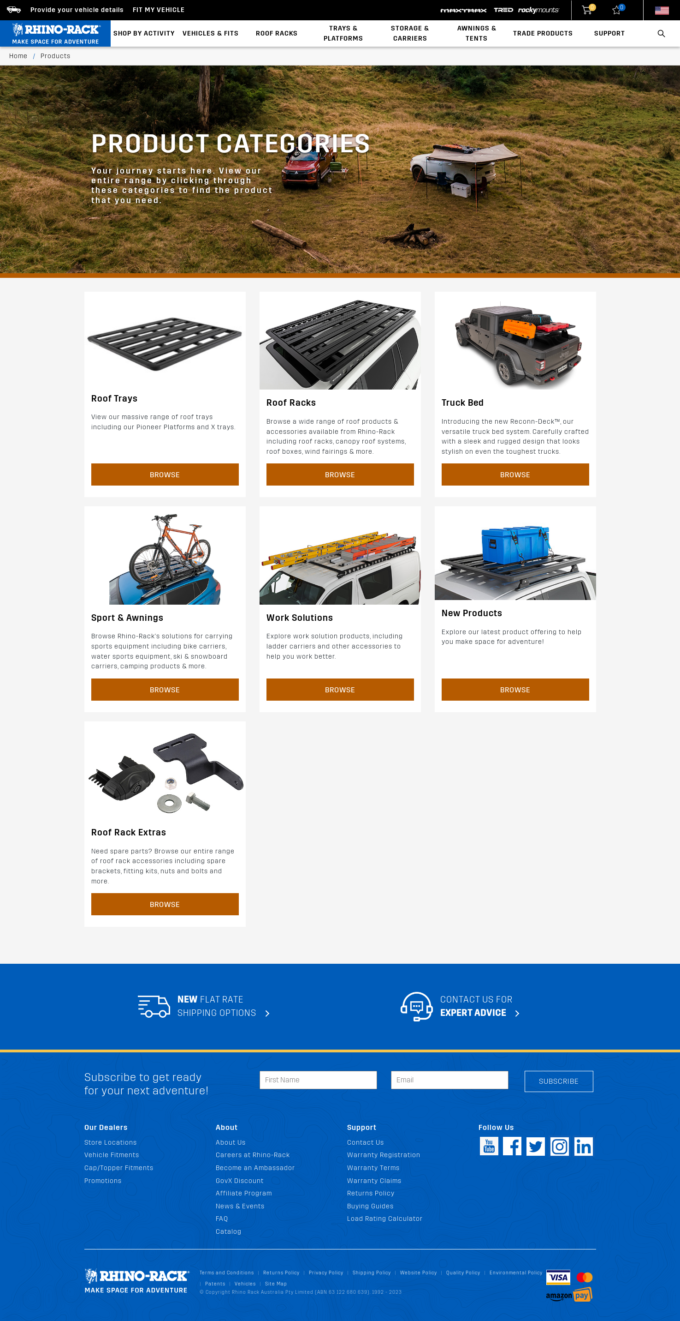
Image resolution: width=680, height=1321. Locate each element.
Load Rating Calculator (385, 1219)
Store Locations (110, 1143)
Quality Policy (463, 1273)
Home (18, 56)
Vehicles (245, 1284)
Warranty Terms (373, 1168)
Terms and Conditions (227, 1273)
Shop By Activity (144, 33)
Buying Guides (370, 1206)
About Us (231, 1143)
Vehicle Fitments (111, 1155)
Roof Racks (277, 33)
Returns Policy (371, 1193)
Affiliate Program (244, 1193)
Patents (215, 1284)
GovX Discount (240, 1181)
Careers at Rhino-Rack (253, 1155)
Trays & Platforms (343, 33)
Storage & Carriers (410, 33)
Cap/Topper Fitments (119, 1168)
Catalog (229, 1232)
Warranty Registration (383, 1155)
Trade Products (543, 33)
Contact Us (365, 1143)
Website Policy (418, 1273)
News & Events (240, 1206)
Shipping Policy (372, 1273)
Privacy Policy (326, 1273)
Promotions (103, 1181)
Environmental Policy (516, 1273)
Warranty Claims (374, 1181)
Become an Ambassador (255, 1168)
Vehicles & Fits (211, 33)
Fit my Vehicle (159, 10)
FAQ (222, 1219)
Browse (165, 474)
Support (609, 33)
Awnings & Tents (477, 33)
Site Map (276, 1284)
